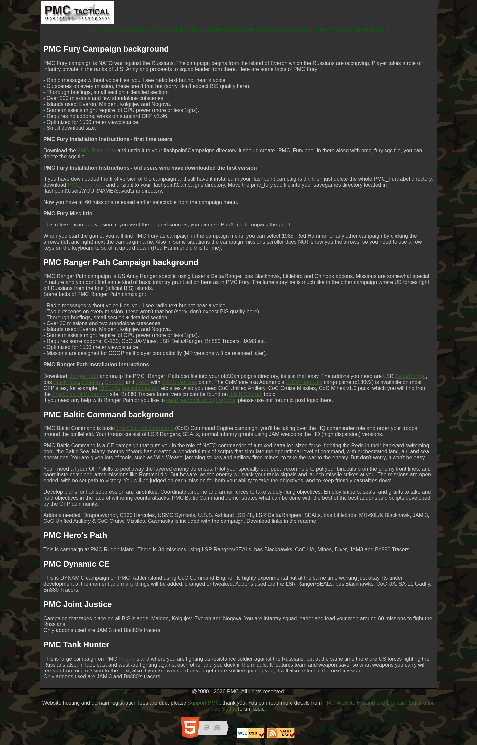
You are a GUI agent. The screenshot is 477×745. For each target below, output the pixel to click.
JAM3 (142, 382)
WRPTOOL (329, 30)
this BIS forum (245, 394)
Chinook (114, 382)
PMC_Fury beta (86, 185)
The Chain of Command (80, 394)
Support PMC (204, 703)
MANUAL (303, 30)
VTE (349, 30)
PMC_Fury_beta (96, 150)
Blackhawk (66, 382)
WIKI (382, 30)
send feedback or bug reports (200, 400)
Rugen (126, 659)
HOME (110, 30)
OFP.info (109, 388)
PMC (95, 30)
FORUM (365, 30)
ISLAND (146, 30)
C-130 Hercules (304, 382)
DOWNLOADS (273, 30)
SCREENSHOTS (177, 30)
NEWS (127, 30)
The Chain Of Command (144, 428)
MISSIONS (241, 30)
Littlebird (92, 382)
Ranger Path (83, 376)
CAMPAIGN (213, 30)
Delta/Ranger (410, 376)
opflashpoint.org (141, 388)
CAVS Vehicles (179, 382)
